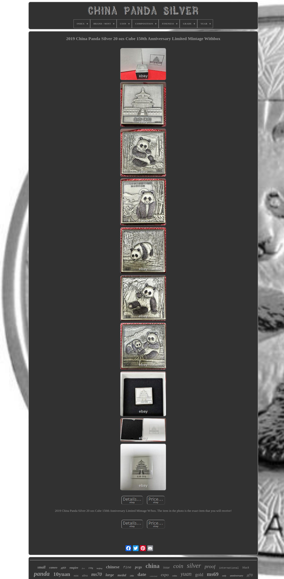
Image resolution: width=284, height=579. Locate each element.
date (141, 574)
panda (42, 573)
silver (194, 565)
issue (166, 567)
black (245, 567)
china (153, 566)
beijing (99, 568)
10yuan (61, 574)
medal (122, 575)
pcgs (138, 567)
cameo (53, 567)
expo (165, 574)
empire (74, 567)
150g (90, 567)
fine (127, 567)
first (83, 568)
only (224, 575)
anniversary (236, 575)
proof (210, 566)
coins (174, 575)
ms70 (96, 574)
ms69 (212, 574)
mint (76, 575)
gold (199, 574)
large (110, 574)
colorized (153, 576)
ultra (85, 575)
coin (178, 566)
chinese (113, 567)
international (229, 567)
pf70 (250, 575)
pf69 (63, 567)
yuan (186, 574)
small (41, 567)
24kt (132, 575)
